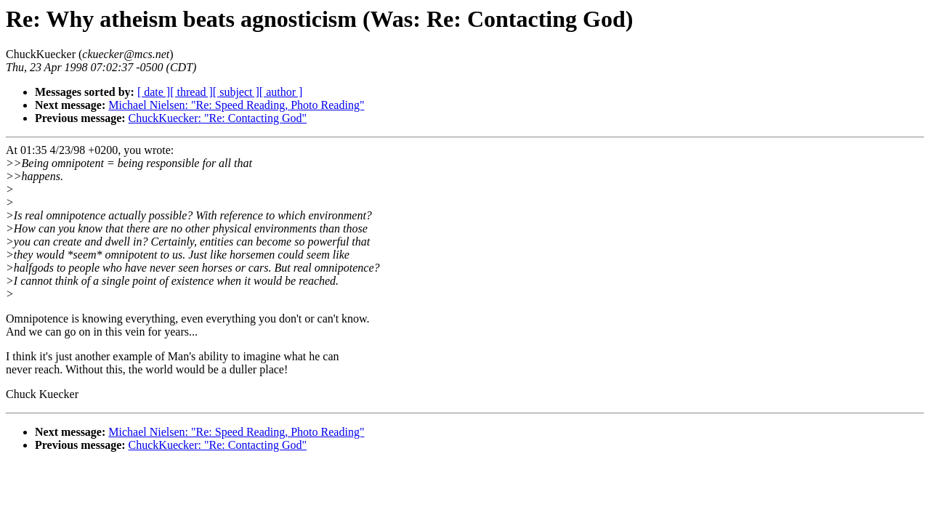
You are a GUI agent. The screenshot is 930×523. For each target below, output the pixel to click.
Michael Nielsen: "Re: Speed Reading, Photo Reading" (236, 105)
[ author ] (281, 92)
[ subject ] (236, 92)
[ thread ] (191, 92)
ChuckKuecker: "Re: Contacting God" (218, 118)
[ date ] (153, 92)
